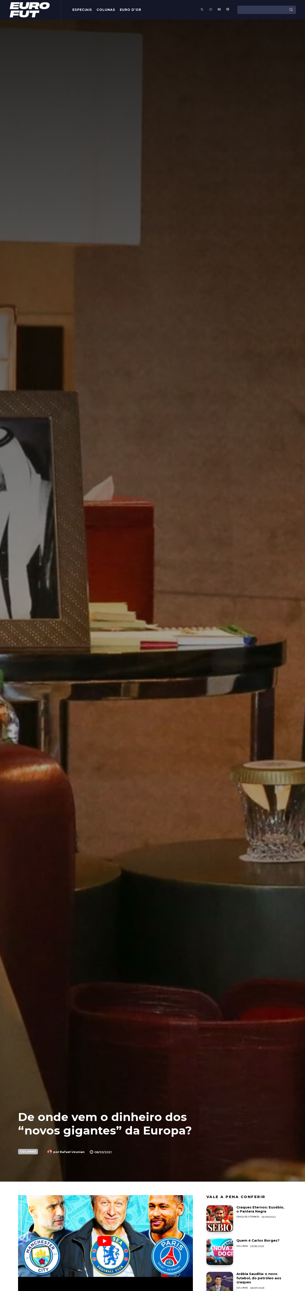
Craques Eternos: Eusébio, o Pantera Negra (261, 1209)
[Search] (291, 10)
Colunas (28, 1151)
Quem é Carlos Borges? (259, 1240)
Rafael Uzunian (72, 1152)
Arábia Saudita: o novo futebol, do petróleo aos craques (260, 1278)
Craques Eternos (249, 1216)
